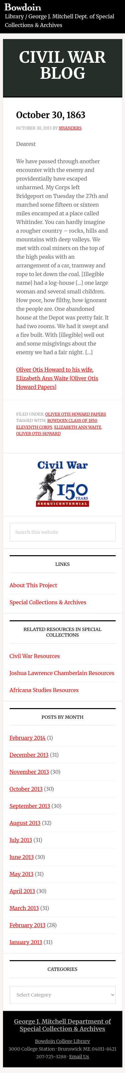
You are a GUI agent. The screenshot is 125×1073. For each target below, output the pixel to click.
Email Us (79, 1057)
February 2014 (28, 737)
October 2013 (26, 789)
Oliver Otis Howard (38, 433)
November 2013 (29, 772)
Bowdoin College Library (62, 1041)
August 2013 (25, 823)
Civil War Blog (62, 65)
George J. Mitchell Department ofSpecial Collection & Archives (62, 1025)
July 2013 (21, 840)
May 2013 (22, 874)
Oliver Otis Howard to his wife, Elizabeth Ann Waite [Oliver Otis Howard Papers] (57, 378)
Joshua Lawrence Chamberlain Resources (62, 673)
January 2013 (26, 942)
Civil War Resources (35, 656)
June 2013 (22, 857)
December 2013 (29, 755)
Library (14, 16)
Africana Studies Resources (44, 690)
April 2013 (22, 891)
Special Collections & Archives (48, 602)
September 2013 (30, 806)
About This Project (33, 585)
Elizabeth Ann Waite (78, 427)
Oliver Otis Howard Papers (75, 414)
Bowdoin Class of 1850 (72, 420)
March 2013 (24, 908)
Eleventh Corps (34, 427)
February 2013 (28, 925)
